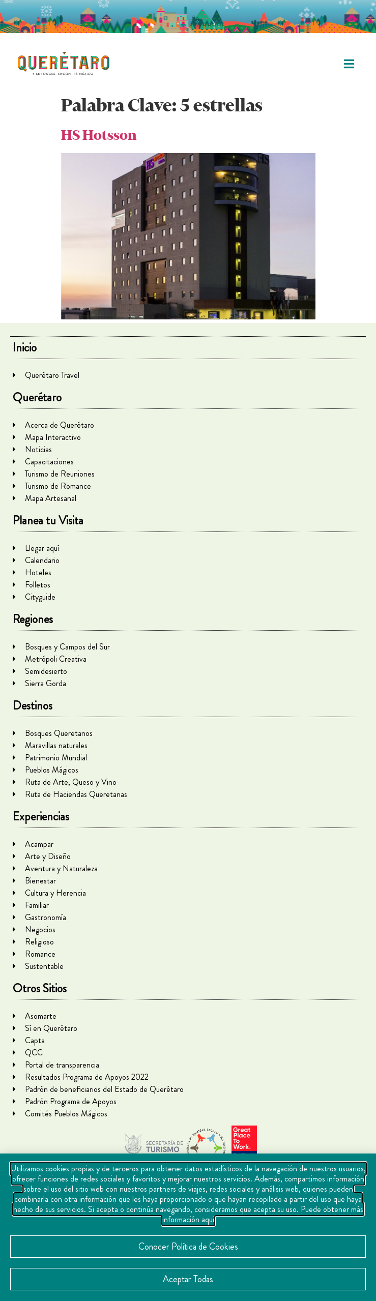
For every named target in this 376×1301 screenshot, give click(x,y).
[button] (349, 64)
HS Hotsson (98, 135)
